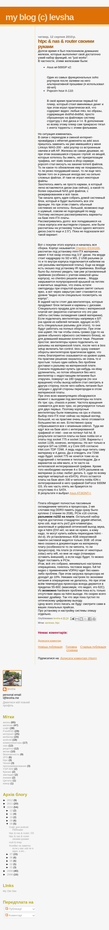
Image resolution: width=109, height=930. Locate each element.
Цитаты (7, 780)
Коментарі (13, 915)
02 (11, 864)
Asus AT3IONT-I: (80, 493)
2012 (10, 800)
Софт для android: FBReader (19, 828)
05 (11, 861)
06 (11, 857)
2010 (10, 807)
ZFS (5, 757)
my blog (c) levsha (39, 17)
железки (49, 623)
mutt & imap (15, 842)
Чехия (6, 762)
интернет (8, 733)
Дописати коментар (49, 640)
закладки (8, 774)
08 (11, 823)
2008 (10, 874)
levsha (11, 689)
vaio (5, 745)
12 (11, 810)
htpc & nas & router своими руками (19, 837)
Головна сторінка (72, 648)
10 (11, 817)
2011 (10, 803)
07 (11, 854)
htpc (57, 623)
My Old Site (10, 890)
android (7, 739)
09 (11, 820)
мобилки (8, 736)
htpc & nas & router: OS (21, 833)
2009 (10, 870)
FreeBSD (8, 730)
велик (6, 751)
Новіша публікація (50, 646)
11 (11, 814)
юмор (6, 783)
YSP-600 (8, 768)
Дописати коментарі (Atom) (78, 658)
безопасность (11, 754)
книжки (7, 777)
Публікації (13, 909)
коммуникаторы (12, 742)
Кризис (7, 771)
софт (6, 728)
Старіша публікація (93, 646)
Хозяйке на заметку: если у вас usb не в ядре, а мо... (21, 848)
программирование (14, 765)
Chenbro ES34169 (87, 248)
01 (11, 867)
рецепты (8, 748)
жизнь (6, 722)
